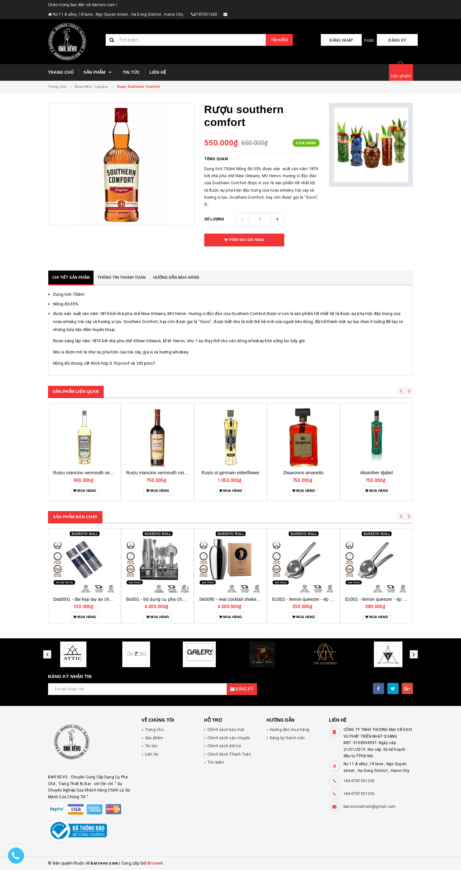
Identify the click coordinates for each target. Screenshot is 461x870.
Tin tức (131, 72)
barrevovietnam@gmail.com (370, 806)
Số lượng (214, 219)
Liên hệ (158, 72)
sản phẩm (401, 76)
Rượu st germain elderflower (303, 472)
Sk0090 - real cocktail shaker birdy (307, 599)
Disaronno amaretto (376, 472)
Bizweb (155, 863)
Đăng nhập (355, 40)
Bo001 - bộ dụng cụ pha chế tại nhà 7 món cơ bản (250, 599)
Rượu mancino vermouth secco (158, 472)
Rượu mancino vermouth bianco (85, 472)
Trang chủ (61, 72)
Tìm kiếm (279, 39)
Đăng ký (402, 40)
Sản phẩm (98, 72)
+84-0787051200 (359, 781)
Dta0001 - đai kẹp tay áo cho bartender (166, 599)
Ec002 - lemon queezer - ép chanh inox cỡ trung (394, 599)
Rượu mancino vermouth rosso (230, 472)
